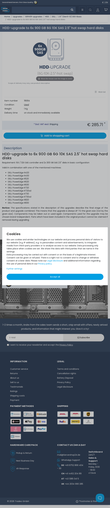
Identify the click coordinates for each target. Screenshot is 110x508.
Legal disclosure (55, 260)
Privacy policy (45, 263)
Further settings (14, 268)
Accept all (55, 276)
